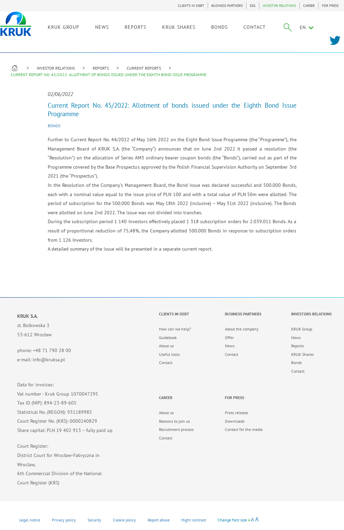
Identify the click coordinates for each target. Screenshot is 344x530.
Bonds (54, 125)
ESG (252, 5)
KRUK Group (301, 329)
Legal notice (29, 519)
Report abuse (159, 519)
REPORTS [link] (145, 26)
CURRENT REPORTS (144, 68)
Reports (297, 345)
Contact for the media (244, 429)
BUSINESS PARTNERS (227, 5)
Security (94, 519)
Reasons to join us (174, 421)
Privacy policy (64, 519)
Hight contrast (193, 519)
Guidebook (168, 337)
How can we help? (175, 329)
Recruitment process (176, 429)
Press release (236, 412)
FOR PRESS (330, 5)
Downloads (234, 421)
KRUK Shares (302, 354)
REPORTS (101, 68)
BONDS (228, 26)
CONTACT (264, 26)
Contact (165, 362)
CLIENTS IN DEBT (191, 5)
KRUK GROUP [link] (73, 26)
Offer (229, 337)
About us (166, 345)
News (229, 345)
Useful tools (169, 354)
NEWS (111, 26)
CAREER (309, 5)
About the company (242, 329)
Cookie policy (124, 519)
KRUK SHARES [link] (188, 26)
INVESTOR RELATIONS (279, 5)
